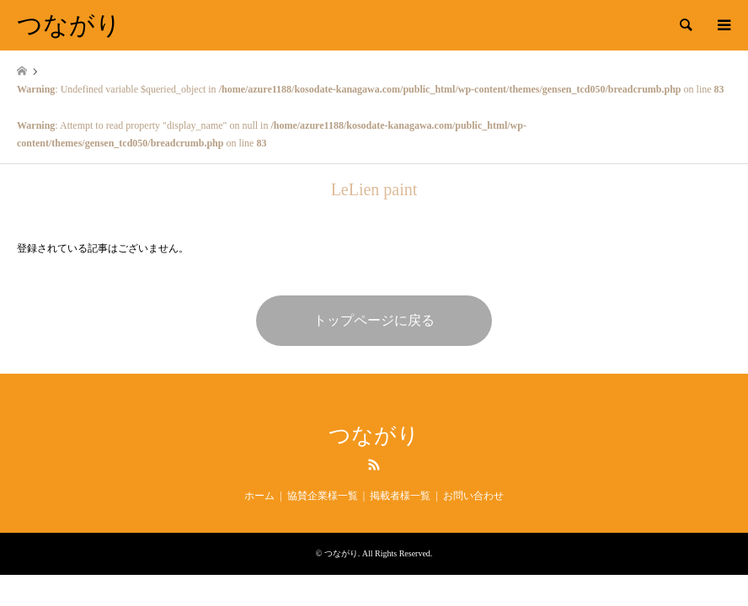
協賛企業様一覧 (322, 496)
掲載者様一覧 (400, 496)
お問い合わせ (473, 496)
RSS (374, 464)
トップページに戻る (374, 320)
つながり (374, 435)
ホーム (259, 496)
